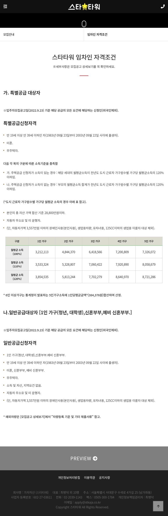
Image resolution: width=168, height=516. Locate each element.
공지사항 (104, 477)
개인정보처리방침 (69, 477)
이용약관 (89, 477)
